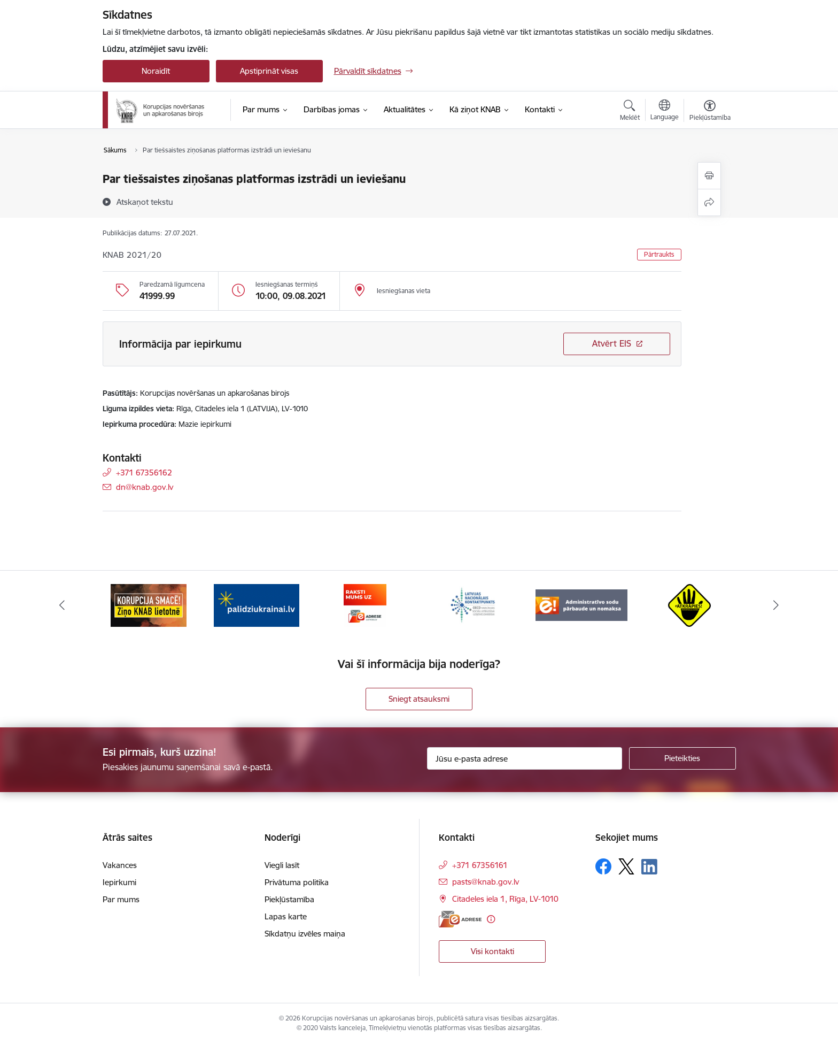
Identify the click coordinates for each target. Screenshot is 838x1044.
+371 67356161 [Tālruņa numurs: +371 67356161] (480, 865)
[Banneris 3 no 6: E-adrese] (365, 605)
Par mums (121, 899)
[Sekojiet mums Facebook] (603, 866)
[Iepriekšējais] (62, 605)
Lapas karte (286, 916)
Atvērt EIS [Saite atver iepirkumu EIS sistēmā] (611, 343)
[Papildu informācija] (491, 919)
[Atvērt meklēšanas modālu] (630, 112)
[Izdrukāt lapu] (709, 176)
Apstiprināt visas (269, 71)
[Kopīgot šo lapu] (709, 202)
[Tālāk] (776, 605)
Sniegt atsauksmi (419, 699)
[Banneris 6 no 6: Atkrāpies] (689, 605)
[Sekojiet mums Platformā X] (626, 866)
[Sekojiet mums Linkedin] (649, 867)
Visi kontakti (492, 951)
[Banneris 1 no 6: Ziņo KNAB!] (149, 605)
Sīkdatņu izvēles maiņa (305, 933)
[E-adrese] (460, 919)
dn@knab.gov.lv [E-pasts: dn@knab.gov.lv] (144, 487)
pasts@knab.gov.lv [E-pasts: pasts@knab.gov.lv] (485, 882)
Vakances (120, 865)
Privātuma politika (297, 882)
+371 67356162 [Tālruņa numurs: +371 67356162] (144, 472)
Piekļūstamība (289, 899)
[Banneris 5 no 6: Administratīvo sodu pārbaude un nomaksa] (582, 605)
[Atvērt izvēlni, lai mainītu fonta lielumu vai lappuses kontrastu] (710, 112)
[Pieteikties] (682, 758)
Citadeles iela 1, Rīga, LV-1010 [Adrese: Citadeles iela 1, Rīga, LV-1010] (505, 899)
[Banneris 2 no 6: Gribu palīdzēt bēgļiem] (256, 605)
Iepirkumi (119, 882)
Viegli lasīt (282, 865)
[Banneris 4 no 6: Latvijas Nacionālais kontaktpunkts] (473, 605)
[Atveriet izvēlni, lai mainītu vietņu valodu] (664, 111)
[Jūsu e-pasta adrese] (524, 758)
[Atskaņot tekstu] (145, 201)
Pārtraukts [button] (659, 254)
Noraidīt (156, 71)
